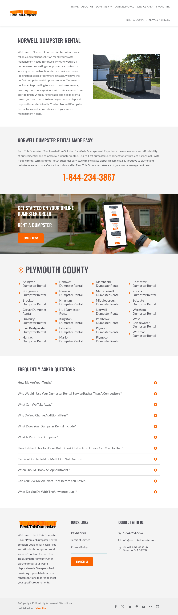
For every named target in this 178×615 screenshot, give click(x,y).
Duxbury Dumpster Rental (34, 321)
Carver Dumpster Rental (34, 311)
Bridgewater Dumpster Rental (34, 293)
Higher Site (40, 608)
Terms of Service (80, 540)
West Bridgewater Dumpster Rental (144, 322)
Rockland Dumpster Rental (144, 293)
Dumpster (102, 6)
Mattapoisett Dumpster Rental (107, 293)
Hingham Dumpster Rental (71, 302)
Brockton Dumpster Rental (34, 302)
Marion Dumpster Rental (71, 339)
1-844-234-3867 (89, 177)
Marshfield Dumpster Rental (107, 283)
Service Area (145, 6)
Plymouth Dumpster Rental (107, 330)
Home (75, 6)
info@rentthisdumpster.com (139, 540)
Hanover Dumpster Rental (71, 283)
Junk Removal (124, 6)
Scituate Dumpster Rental (144, 302)
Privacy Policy (79, 547)
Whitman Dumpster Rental (144, 334)
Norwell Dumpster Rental (107, 311)
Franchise (163, 6)
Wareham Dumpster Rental (144, 311)
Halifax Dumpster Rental (34, 339)
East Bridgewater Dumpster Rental (34, 330)
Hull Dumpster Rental (69, 311)
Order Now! (31, 238)
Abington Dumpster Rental (34, 283)
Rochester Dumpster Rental (144, 283)
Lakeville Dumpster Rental (71, 330)
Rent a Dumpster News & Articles (148, 19)
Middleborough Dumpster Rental (107, 302)
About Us (87, 6)
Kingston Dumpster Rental (71, 321)
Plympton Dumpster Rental (107, 339)
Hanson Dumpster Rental (71, 293)
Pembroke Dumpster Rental (107, 321)
